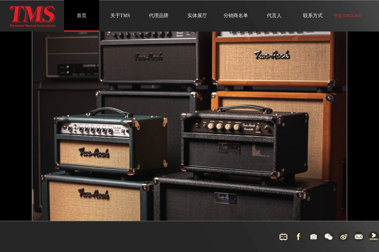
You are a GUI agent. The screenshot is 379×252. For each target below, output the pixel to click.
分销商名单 (235, 15)
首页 (82, 15)
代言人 (274, 15)
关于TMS (120, 15)
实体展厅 (197, 15)
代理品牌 (158, 15)
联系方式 (313, 15)
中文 (338, 15)
